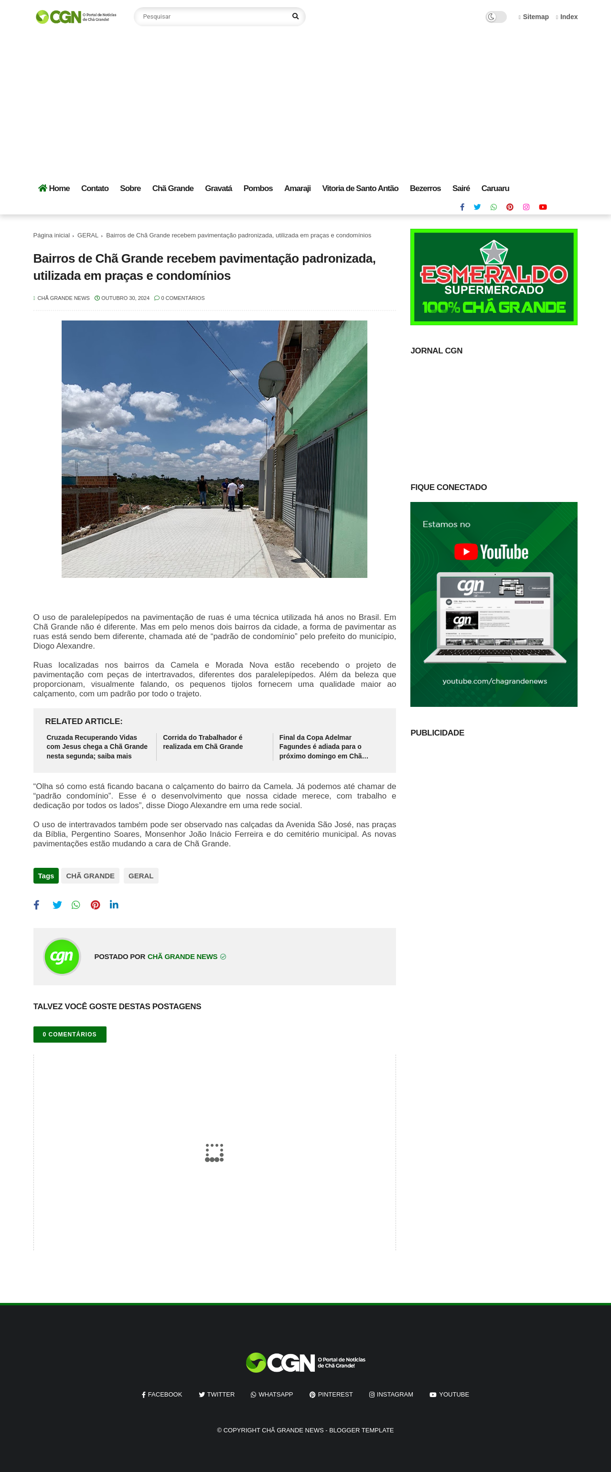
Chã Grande (172, 188)
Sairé (461, 188)
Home (54, 188)
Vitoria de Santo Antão (360, 188)
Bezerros (425, 188)
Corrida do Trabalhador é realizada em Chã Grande (203, 742)
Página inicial (51, 235)
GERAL (87, 235)
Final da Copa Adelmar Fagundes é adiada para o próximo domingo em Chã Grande (320, 747)
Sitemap (534, 17)
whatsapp (275, 1390)
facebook (165, 1390)
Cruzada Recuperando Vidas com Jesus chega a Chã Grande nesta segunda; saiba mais (97, 747)
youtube (454, 1390)
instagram (395, 1390)
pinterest (335, 1390)
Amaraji (297, 188)
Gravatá (218, 188)
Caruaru (495, 188)
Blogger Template (361, 1426)
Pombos (258, 188)
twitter (221, 1390)
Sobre (130, 188)
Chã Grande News (292, 1426)
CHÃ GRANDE (90, 876)
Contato (94, 188)
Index (567, 17)
